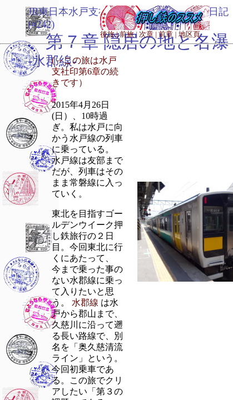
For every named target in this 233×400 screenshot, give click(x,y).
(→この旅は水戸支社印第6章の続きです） (85, 71)
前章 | (167, 34)
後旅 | (109, 34)
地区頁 (189, 34)
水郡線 (85, 302)
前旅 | (128, 34)
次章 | (148, 34)
